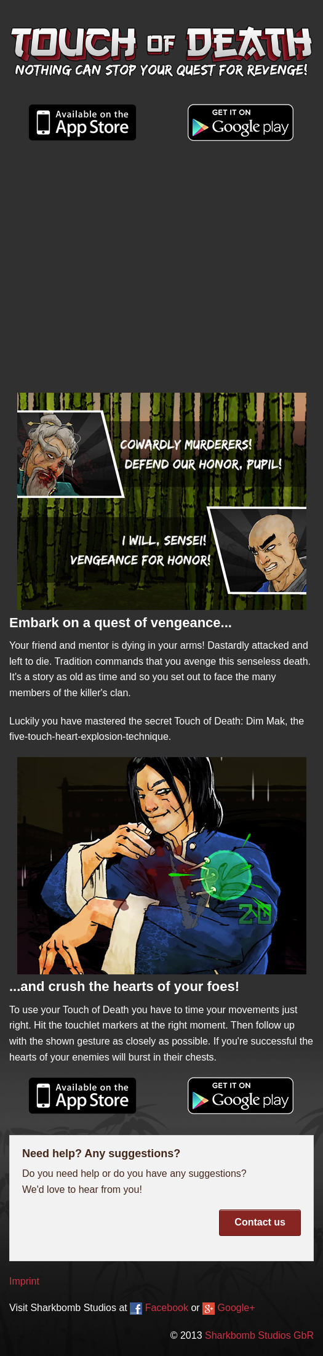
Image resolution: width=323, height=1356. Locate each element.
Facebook (159, 1307)
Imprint (24, 1281)
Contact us (259, 1222)
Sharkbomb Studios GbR (259, 1335)
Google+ (228, 1307)
